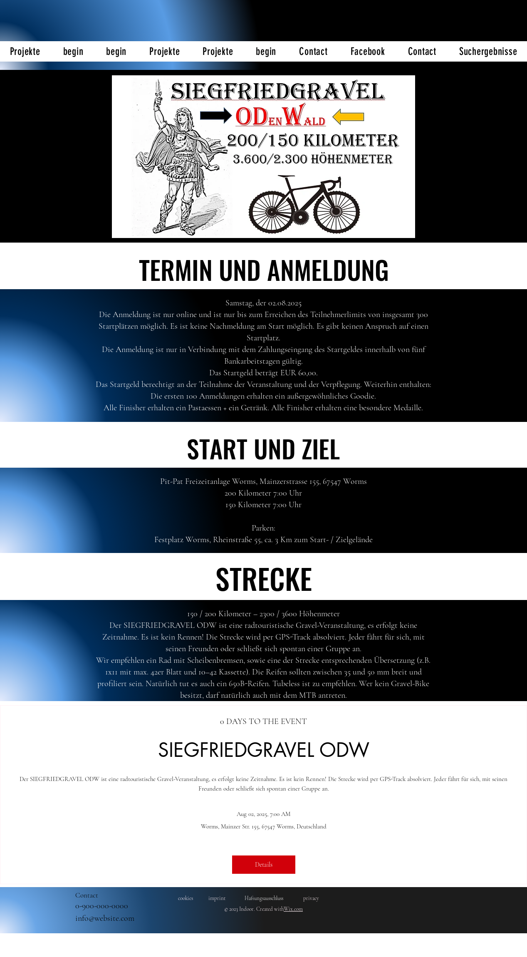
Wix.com (293, 909)
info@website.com (104, 918)
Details (263, 864)
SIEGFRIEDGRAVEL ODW (263, 749)
